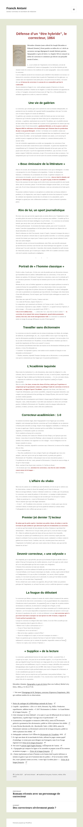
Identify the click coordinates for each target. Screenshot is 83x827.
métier (60, 774)
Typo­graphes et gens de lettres (37, 684)
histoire (54, 774)
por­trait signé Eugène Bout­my (31, 746)
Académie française (44, 774)
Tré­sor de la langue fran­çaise (32, 743)
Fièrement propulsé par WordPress (22, 823)
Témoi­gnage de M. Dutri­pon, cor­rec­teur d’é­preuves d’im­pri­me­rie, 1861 (46, 692)
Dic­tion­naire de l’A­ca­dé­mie (49, 734)
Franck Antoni (16, 8)
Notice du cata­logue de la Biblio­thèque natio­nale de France (32, 703)
